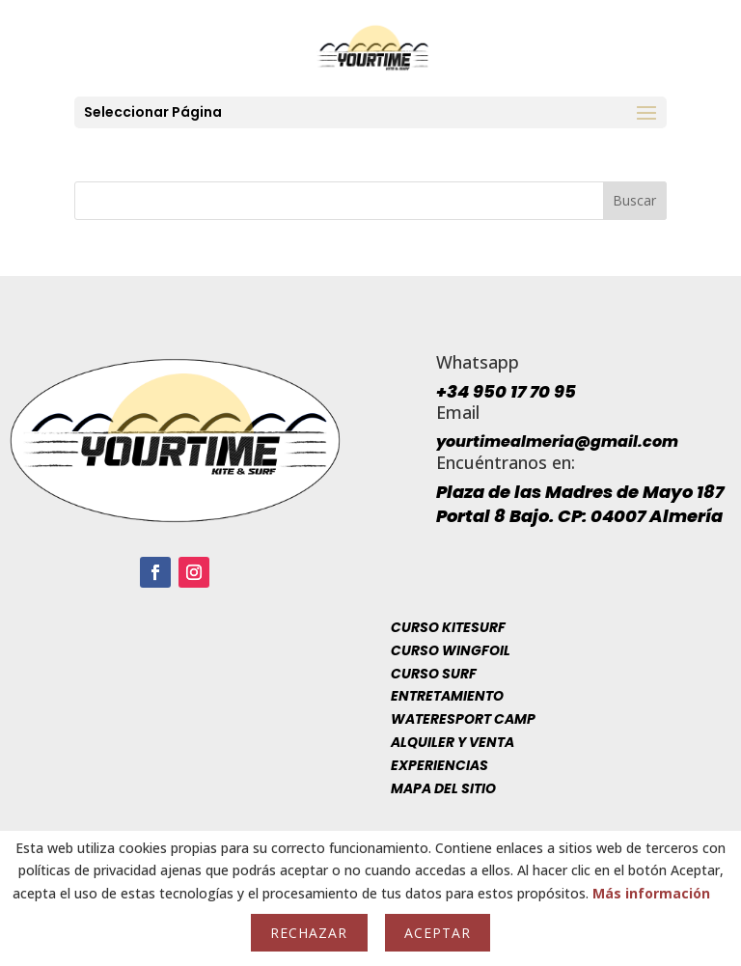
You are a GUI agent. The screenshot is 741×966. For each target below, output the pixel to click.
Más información (651, 893)
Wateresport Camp (463, 719)
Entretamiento (447, 695)
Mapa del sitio (443, 788)
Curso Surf (434, 673)
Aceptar (437, 933)
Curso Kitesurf (448, 627)
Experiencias (439, 765)
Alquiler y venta (452, 742)
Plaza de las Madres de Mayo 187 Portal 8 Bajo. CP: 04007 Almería (580, 504)
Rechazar (308, 933)
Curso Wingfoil (450, 650)
